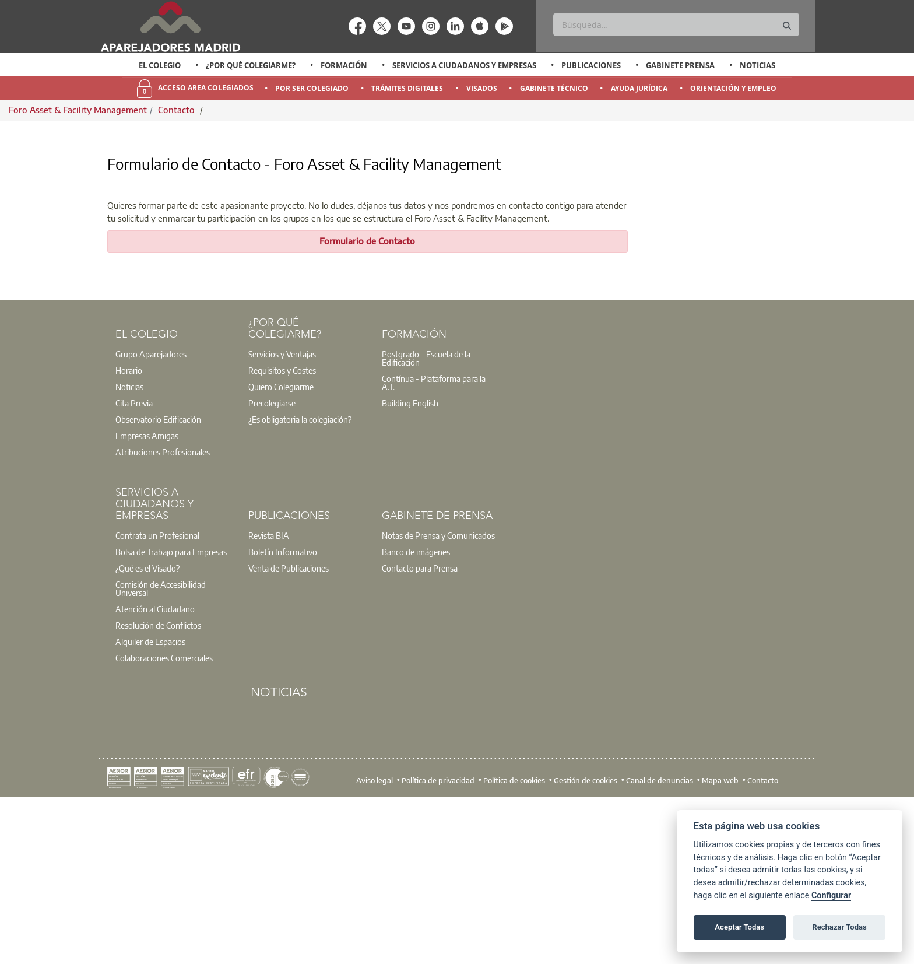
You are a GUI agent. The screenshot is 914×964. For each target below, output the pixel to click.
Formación (344, 65)
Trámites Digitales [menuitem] (407, 88)
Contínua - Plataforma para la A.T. (434, 543)
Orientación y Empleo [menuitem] (733, 88)
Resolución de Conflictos (158, 786)
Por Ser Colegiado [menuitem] (312, 88)
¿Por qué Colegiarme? (251, 65)
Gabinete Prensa (680, 65)
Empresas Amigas (146, 596)
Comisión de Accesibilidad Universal (160, 749)
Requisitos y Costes (282, 531)
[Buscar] (676, 24)
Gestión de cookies (585, 940)
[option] (160, 65)
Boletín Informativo (282, 712)
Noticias (757, 65)
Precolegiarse (272, 564)
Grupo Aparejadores (151, 515)
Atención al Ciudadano (155, 770)
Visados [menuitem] (481, 88)
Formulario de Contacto (367, 402)
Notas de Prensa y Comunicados (438, 696)
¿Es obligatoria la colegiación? (299, 580)
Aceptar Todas (739, 927)
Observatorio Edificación (158, 580)
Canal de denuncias (659, 940)
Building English (410, 564)
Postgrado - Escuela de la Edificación (426, 519)
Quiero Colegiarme (281, 547)
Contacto (177, 109)
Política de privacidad (438, 940)
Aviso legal (374, 940)
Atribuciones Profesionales (162, 613)
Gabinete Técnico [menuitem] (554, 88)
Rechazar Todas (839, 927)
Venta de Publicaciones (288, 729)
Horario (128, 531)
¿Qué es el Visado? (147, 729)
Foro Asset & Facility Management (78, 109)
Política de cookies (514, 940)
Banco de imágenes (416, 712)
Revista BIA (268, 696)
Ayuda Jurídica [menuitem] (639, 88)
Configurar (831, 895)
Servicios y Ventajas (282, 515)
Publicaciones (591, 65)
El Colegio (160, 65)
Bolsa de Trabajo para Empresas (171, 712)
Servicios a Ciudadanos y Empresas (464, 65)
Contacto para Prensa (420, 729)
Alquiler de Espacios (150, 802)
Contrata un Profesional (157, 696)
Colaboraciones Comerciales (164, 819)
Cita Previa (134, 564)
